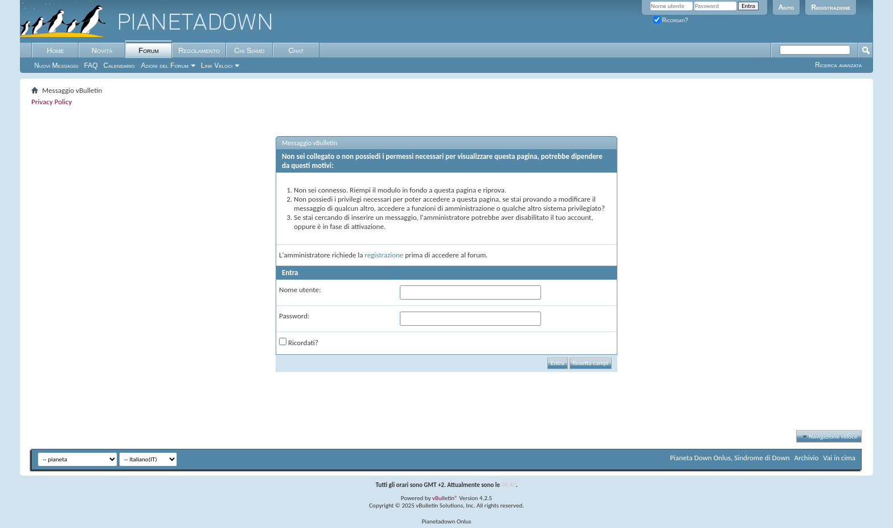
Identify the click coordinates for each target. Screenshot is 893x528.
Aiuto (786, 7)
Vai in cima (839, 457)
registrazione (383, 255)
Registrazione (830, 7)
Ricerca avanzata (838, 65)
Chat (296, 50)
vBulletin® (445, 498)
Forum (148, 50)
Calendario (119, 65)
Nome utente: (300, 289)
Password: (294, 316)
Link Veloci (216, 65)
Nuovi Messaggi (56, 65)
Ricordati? (671, 20)
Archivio (806, 457)
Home (55, 50)
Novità (102, 50)
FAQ (91, 65)
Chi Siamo (249, 50)
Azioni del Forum (165, 65)
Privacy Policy (51, 101)
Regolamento (199, 50)
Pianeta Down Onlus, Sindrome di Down (729, 457)
